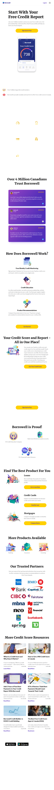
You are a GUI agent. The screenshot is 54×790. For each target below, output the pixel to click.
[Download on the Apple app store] (10, 744)
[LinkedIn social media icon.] (49, 744)
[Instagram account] (36, 744)
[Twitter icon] (43, 744)
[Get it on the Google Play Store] (23, 744)
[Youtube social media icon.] (46, 744)
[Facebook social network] (33, 744)
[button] (49, 2)
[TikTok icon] (39, 744)
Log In (45, 3)
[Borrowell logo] (6, 3)
